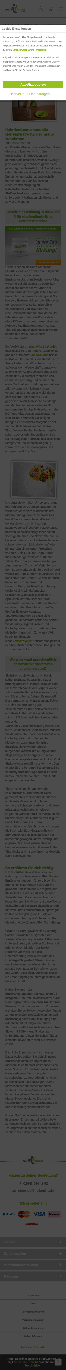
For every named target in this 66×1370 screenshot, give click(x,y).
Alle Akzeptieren (33, 84)
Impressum (41, 50)
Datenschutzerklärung (23, 50)
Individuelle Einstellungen (30, 94)
